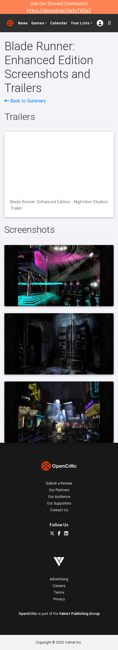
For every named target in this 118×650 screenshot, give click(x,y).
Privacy (59, 599)
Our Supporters (59, 503)
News (23, 23)
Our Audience (59, 496)
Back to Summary (25, 101)
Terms (59, 592)
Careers (59, 586)
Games (37, 23)
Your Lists (80, 23)
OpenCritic (28, 613)
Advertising (59, 579)
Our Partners (59, 490)
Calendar (58, 23)
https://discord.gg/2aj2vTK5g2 (59, 10)
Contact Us (59, 510)
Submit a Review (59, 483)
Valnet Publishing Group (79, 613)
